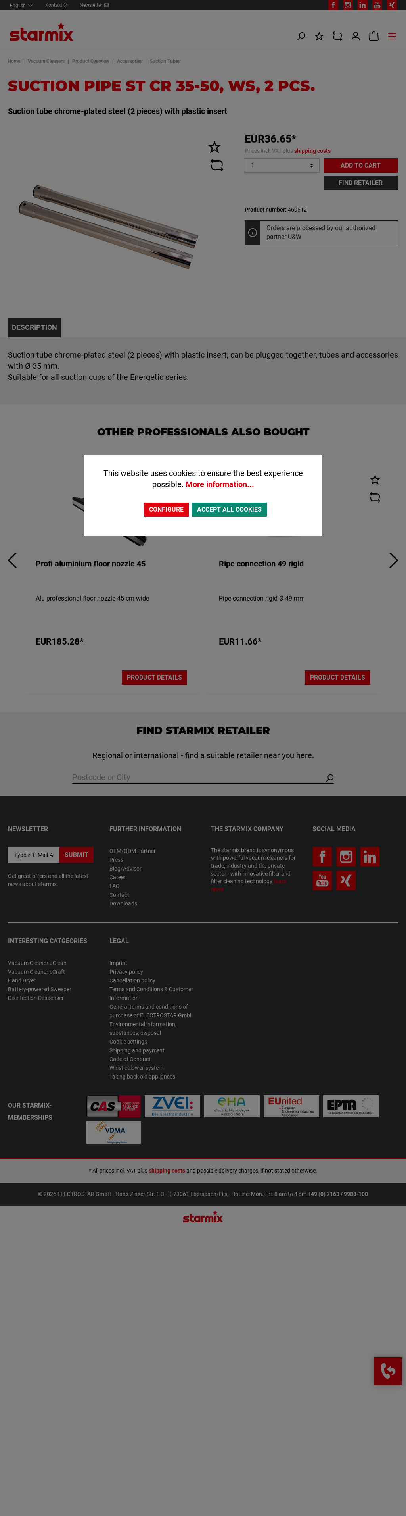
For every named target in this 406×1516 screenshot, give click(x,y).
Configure (166, 509)
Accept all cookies (229, 509)
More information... (220, 484)
